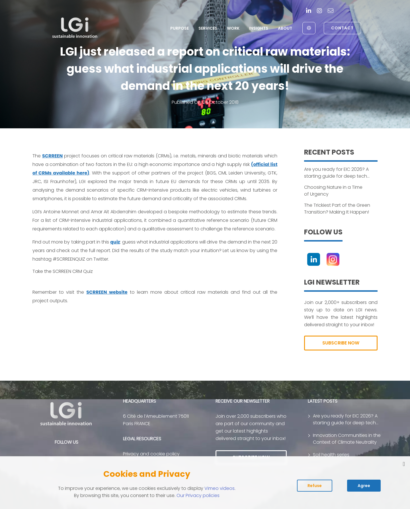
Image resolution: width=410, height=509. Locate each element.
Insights (258, 28)
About (285, 28)
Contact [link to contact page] (342, 28)
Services (207, 28)
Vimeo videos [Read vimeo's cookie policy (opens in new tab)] (219, 488)
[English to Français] (308, 28)
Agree (364, 485)
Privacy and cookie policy (151, 454)
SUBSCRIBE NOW (340, 343)
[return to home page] (75, 27)
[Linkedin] (308, 11)
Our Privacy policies (198, 495)
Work (233, 28)
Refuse (315, 485)
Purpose (179, 28)
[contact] (330, 11)
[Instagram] (319, 11)
